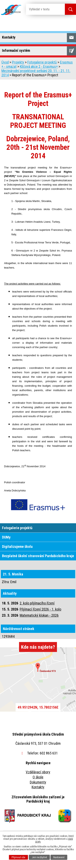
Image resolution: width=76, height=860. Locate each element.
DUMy (6, 537)
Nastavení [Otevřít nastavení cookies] (58, 857)
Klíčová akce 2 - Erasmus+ (39, 66)
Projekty (18, 62)
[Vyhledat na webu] (42, 9)
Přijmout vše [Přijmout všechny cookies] (18, 857)
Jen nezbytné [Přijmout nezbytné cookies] (39, 857)
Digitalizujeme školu (17, 546)
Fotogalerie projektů (42, 62)
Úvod (5, 62)
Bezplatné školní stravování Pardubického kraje (38, 556)
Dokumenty (38, 782)
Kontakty (38, 787)
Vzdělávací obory (38, 772)
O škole (38, 777)
